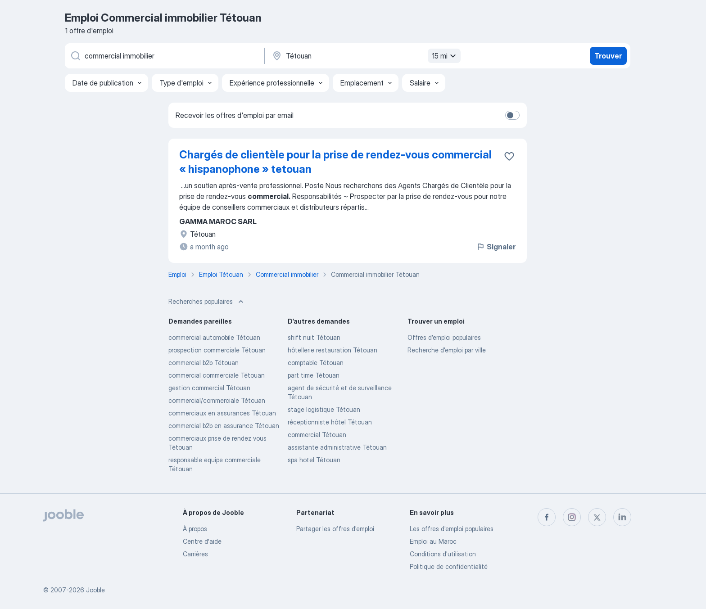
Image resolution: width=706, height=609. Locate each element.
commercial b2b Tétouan (203, 362)
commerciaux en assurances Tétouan (222, 413)
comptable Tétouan (316, 362)
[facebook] (547, 517)
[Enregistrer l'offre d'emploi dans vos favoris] (509, 156)
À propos (195, 528)
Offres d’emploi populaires (444, 337)
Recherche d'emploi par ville (446, 350)
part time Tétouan (313, 375)
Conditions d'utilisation (443, 554)
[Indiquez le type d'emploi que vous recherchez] (164, 55)
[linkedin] (622, 517)
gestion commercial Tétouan (209, 388)
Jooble (95, 590)
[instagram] (572, 517)
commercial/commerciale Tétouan (216, 400)
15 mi (445, 55)
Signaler (496, 246)
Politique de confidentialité (449, 566)
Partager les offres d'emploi (335, 528)
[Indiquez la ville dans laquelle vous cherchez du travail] (365, 55)
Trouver (608, 55)
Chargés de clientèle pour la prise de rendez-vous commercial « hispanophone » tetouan (335, 162)
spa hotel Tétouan (314, 460)
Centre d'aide (202, 541)
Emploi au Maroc (433, 541)
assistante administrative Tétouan (337, 447)
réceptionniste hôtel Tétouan (330, 422)
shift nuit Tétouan (314, 337)
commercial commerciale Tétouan (216, 375)
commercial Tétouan (317, 434)
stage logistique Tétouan (324, 409)
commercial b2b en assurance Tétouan (223, 425)
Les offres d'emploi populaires (451, 528)
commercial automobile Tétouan (214, 337)
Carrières (195, 554)
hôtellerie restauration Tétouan (332, 350)
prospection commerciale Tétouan (217, 350)
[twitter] (597, 517)
